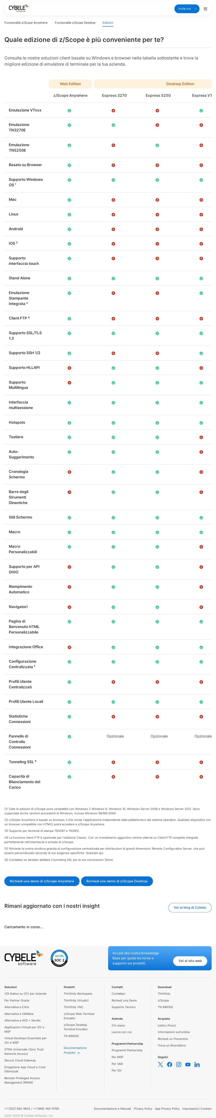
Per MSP (117, 1057)
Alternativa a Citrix (16, 1007)
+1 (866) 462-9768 (46, 1108)
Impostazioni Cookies (197, 1108)
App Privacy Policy (167, 1108)
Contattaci (118, 993)
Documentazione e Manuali (112, 1108)
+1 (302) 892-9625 (17, 1108)
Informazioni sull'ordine (174, 1032)
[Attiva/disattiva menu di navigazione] (205, 9)
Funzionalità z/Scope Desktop (75, 22)
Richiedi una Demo (124, 1000)
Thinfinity (164, 993)
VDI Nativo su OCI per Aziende (25, 993)
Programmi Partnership (127, 1050)
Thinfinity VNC (73, 1007)
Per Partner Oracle (16, 1000)
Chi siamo (118, 1025)
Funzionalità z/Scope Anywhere (26, 22)
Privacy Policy (143, 1108)
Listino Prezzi (167, 1025)
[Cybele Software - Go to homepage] (19, 8)
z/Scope (163, 1000)
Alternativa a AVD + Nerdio (22, 1020)
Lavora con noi (122, 1032)
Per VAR (117, 1064)
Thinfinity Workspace (78, 993)
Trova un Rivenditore (172, 1045)
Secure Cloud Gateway (20, 1060)
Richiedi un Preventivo (173, 1039)
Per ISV (117, 1070)
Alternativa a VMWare (19, 1014)
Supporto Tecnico (124, 1007)
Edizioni (108, 22)
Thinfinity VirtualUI (76, 1000)
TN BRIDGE (71, 1036)
